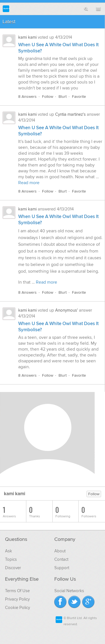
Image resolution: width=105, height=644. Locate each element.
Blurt (63, 96)
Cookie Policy (17, 607)
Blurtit (6, 8)
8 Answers (27, 96)
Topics (11, 559)
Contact (61, 559)
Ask (8, 550)
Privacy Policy (17, 599)
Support (61, 567)
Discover (13, 567)
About (60, 550)
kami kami (27, 37)
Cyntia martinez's (70, 114)
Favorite (79, 96)
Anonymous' (66, 310)
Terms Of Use (17, 590)
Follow (47, 96)
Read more (28, 183)
